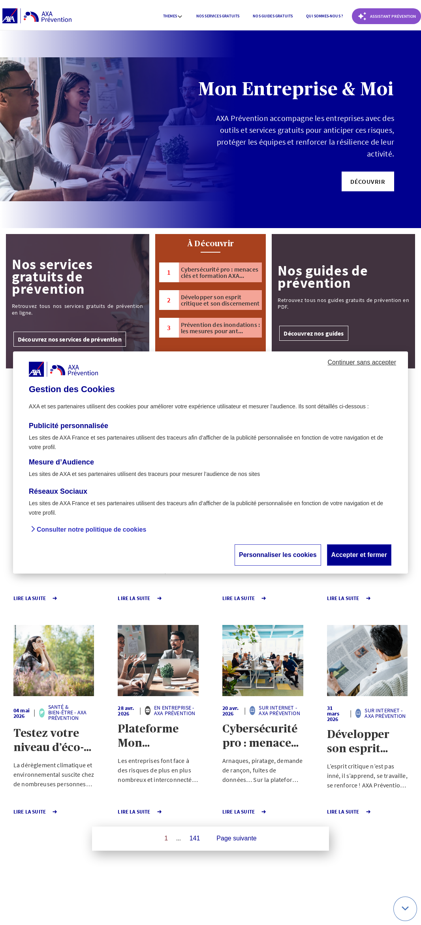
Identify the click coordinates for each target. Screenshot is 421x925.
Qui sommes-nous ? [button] (324, 16)
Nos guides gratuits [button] (273, 16)
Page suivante (236, 838)
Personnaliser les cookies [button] (278, 554)
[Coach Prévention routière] (386, 16)
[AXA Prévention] (36, 16)
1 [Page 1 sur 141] (166, 838)
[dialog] (210, 462)
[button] (368, 181)
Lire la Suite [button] (35, 598)
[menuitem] (173, 16)
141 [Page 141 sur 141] (195, 838)
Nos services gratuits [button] (217, 16)
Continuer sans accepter (362, 362)
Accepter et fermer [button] (359, 554)
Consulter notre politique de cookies (91, 529)
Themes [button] (173, 16)
